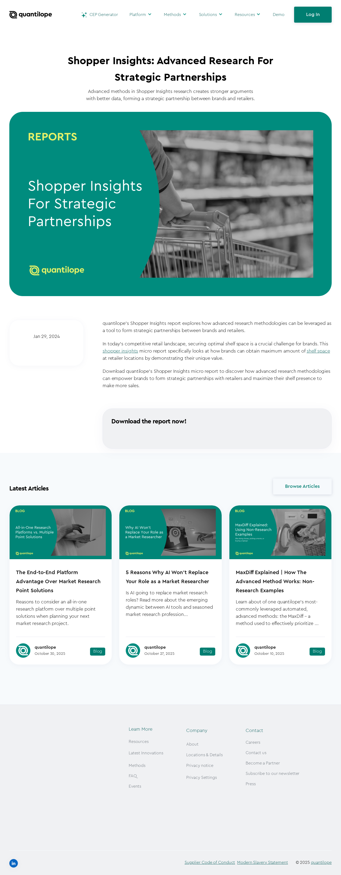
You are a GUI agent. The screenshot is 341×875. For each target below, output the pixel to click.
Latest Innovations (146, 753)
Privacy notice (199, 765)
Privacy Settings (201, 777)
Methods (172, 15)
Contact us (256, 753)
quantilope (321, 861)
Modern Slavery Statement (262, 861)
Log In (313, 14)
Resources (245, 15)
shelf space (318, 351)
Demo (279, 15)
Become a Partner (263, 763)
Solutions (208, 15)
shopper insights (120, 351)
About (192, 744)
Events (135, 786)
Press (251, 784)
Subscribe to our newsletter (272, 773)
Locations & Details (204, 755)
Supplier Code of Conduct (210, 861)
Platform (137, 15)
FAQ (133, 776)
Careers (253, 742)
